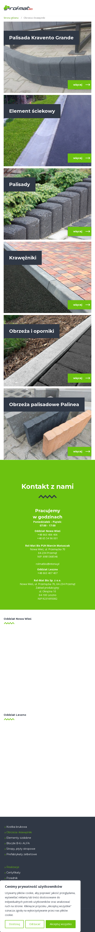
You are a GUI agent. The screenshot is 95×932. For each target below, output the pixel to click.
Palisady (19, 184)
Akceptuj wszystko (61, 924)
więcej (77, 84)
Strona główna (11, 17)
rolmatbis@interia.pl (47, 564)
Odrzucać (34, 924)
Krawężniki (22, 258)
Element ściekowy (32, 111)
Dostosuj (14, 924)
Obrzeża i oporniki (31, 331)
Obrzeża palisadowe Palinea (44, 404)
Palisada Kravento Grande (41, 38)
